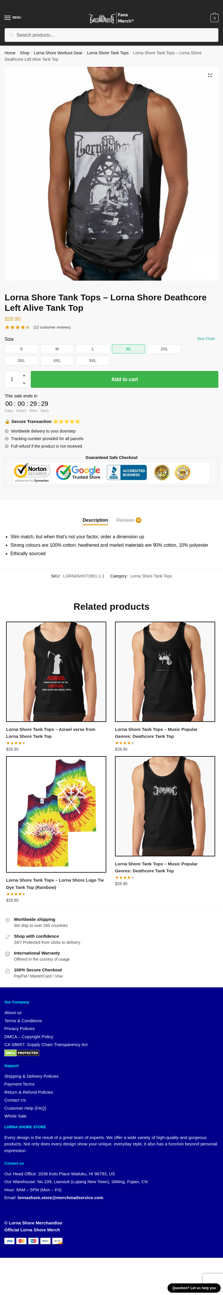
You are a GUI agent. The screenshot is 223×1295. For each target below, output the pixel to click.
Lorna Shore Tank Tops (108, 53)
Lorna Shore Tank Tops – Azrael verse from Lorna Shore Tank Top (50, 733)
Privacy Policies (19, 1028)
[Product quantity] (12, 379)
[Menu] (13, 18)
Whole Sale (15, 1116)
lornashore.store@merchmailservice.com (60, 1197)
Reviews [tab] (125, 520)
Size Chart (206, 338)
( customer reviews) (52, 327)
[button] (209, 75)
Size (9, 339)
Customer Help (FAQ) (25, 1108)
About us (12, 1012)
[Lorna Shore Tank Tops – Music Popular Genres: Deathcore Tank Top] (165, 672)
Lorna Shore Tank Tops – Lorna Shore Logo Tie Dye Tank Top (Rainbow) (55, 884)
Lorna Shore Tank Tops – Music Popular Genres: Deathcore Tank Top (156, 733)
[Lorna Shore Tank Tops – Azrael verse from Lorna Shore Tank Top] (56, 672)
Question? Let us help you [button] (194, 1288)
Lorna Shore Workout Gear (58, 53)
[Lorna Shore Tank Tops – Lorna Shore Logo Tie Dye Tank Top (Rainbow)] (56, 814)
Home (10, 53)
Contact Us (15, 1100)
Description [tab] (95, 520)
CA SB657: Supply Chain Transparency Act (46, 1044)
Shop (25, 53)
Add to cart (124, 379)
